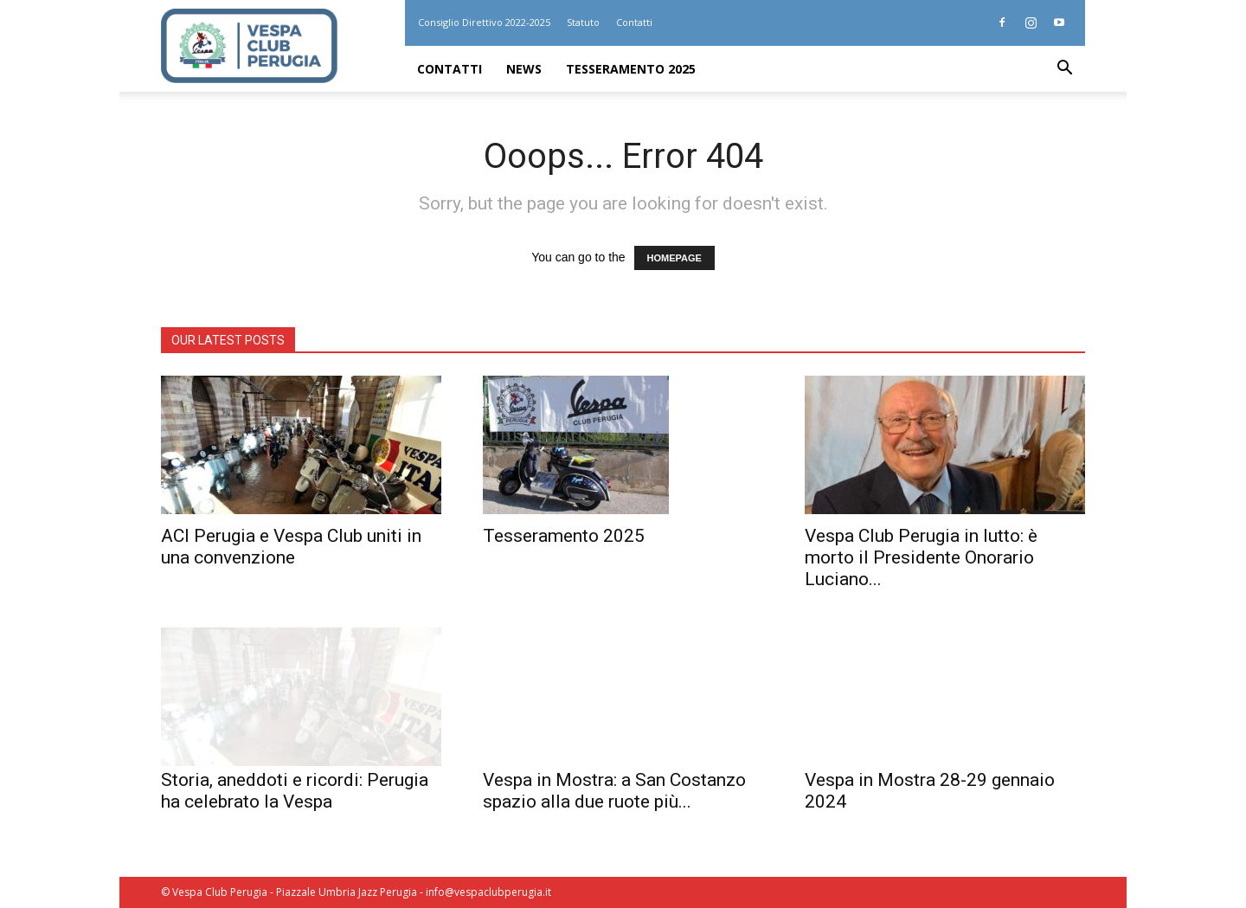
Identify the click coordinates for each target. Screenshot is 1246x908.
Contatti (634, 22)
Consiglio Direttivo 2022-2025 (484, 22)
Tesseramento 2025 (631, 69)
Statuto (583, 22)
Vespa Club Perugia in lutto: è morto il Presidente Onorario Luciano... (921, 557)
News (524, 69)
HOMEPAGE (674, 258)
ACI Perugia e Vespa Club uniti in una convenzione (291, 546)
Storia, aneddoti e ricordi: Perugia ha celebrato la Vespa (294, 791)
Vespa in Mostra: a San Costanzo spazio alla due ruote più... (614, 791)
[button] (1064, 69)
